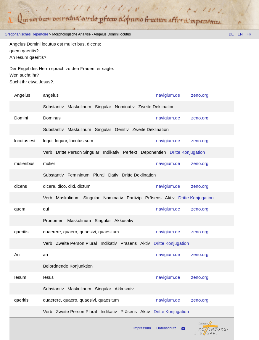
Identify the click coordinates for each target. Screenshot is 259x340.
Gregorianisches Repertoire (26, 34)
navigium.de (168, 95)
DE (231, 34)
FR (249, 34)
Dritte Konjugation (187, 152)
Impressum (142, 328)
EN (240, 34)
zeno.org (199, 95)
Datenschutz (166, 328)
